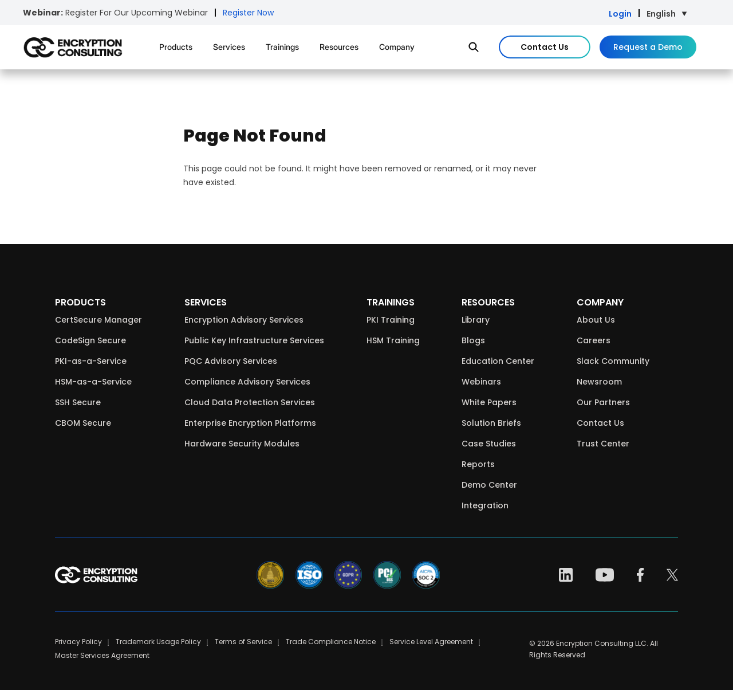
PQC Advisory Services (230, 361)
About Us (596, 320)
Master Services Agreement (102, 655)
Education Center (498, 361)
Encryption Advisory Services (244, 320)
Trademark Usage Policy (158, 641)
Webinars (481, 381)
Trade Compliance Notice (331, 641)
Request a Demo (648, 47)
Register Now (248, 12)
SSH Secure (78, 402)
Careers (593, 340)
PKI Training (390, 320)
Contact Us (545, 47)
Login (620, 13)
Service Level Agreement (431, 641)
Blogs (473, 340)
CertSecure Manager (98, 320)
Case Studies (489, 443)
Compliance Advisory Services (247, 381)
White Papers (489, 402)
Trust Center (603, 443)
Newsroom (599, 381)
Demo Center (489, 485)
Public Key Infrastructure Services (254, 340)
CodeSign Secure (90, 340)
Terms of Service (243, 641)
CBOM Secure (83, 423)
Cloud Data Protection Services (249, 402)
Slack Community (613, 361)
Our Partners (603, 402)
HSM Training (393, 340)
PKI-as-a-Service (91, 361)
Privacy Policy (78, 641)
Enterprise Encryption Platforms (250, 423)
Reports (478, 464)
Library (476, 320)
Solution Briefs (491, 423)
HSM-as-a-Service (93, 381)
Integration (485, 505)
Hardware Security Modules (241, 443)
